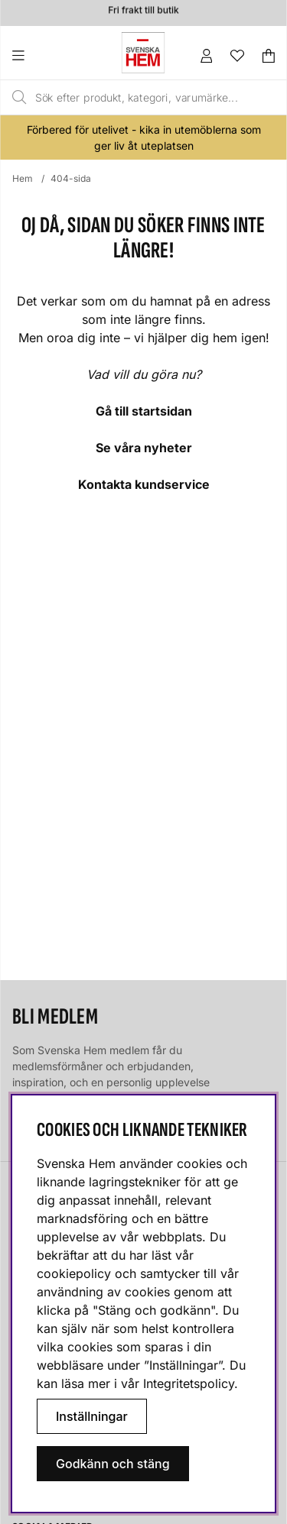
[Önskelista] (237, 56)
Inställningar (92, 1416)
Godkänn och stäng (113, 1463)
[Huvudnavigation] (49, 56)
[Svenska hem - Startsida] (143, 52)
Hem (22, 178)
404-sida (71, 178)
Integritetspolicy (188, 1383)
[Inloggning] (206, 56)
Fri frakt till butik (143, 12)
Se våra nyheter (144, 447)
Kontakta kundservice (144, 484)
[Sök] (131, 98)
